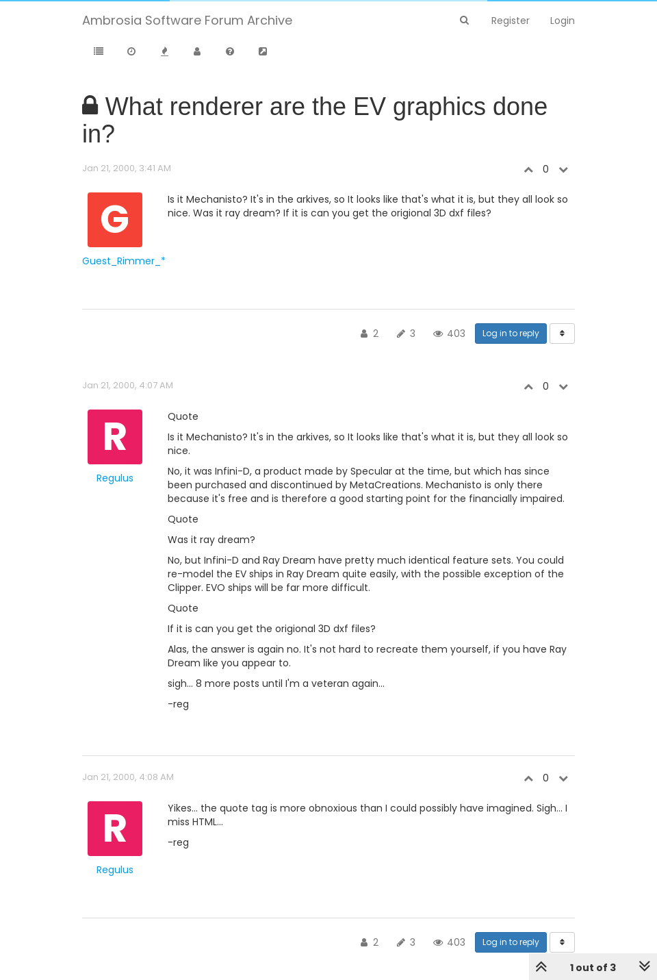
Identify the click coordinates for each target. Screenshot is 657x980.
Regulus (114, 478)
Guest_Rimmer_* (124, 261)
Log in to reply (510, 333)
